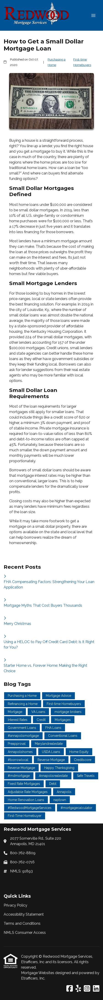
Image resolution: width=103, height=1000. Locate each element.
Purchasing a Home (56, 62)
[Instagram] (87, 989)
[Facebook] (69, 989)
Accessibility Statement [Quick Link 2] (24, 914)
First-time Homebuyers (82, 62)
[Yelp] (78, 989)
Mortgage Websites (38, 973)
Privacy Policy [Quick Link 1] (15, 905)
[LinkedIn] (96, 989)
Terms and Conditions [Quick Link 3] (22, 923)
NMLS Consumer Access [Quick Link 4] (25, 932)
